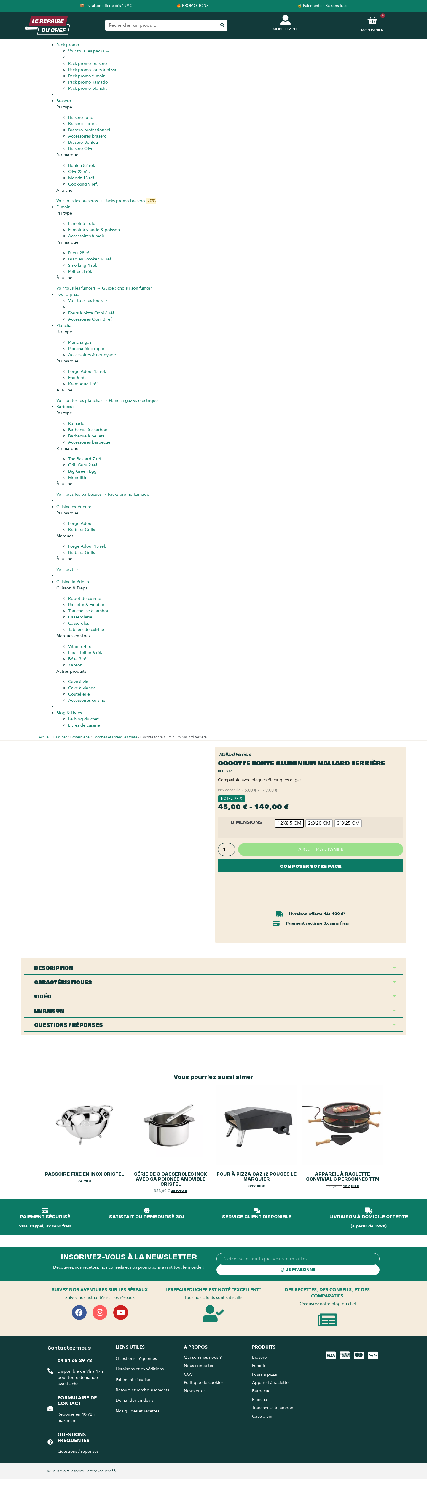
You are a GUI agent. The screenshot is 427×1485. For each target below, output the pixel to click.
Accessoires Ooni (90, 319)
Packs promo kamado (128, 494)
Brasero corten (82, 124)
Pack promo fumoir (86, 76)
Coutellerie (79, 694)
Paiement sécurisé (133, 1379)
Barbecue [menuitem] (65, 407)
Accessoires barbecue (89, 442)
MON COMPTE (285, 29)
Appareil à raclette (271, 1382)
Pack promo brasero (87, 63)
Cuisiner (60, 737)
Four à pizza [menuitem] (67, 294)
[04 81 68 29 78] (50, 1371)
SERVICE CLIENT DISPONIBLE (256, 1216)
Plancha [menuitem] (63, 325)
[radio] (289, 823)
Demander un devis (134, 1400)
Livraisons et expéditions (140, 1369)
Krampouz (83, 384)
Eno (77, 378)
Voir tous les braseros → (79, 201)
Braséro (259, 1357)
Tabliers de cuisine (86, 629)
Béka (78, 659)
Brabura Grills (81, 530)
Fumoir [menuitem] (63, 207)
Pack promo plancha (88, 88)
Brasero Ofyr (80, 148)
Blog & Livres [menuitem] (69, 713)
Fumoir (258, 1366)
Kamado (76, 423)
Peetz (80, 253)
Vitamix (81, 646)
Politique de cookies (203, 1382)
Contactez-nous (69, 1347)
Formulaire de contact (77, 1401)
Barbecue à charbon (87, 430)
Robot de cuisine (84, 598)
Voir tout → (67, 569)
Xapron (75, 665)
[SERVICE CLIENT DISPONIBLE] (257, 1211)
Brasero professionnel (89, 130)
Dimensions (246, 822)
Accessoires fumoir (86, 236)
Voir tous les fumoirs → (78, 288)
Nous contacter (199, 1366)
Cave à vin (78, 682)
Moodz (81, 178)
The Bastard (85, 459)
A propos (196, 1347)
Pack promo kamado (88, 82)
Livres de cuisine (84, 725)
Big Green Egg (82, 471)
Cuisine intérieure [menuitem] (73, 582)
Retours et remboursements (142, 1390)
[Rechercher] (222, 25)
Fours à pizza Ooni (91, 313)
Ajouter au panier (320, 849)
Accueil (44, 737)
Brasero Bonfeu (83, 142)
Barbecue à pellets (86, 436)
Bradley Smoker (90, 259)
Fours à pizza (264, 1374)
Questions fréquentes (73, 1437)
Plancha (259, 1399)
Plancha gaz (79, 342)
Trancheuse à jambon (88, 611)
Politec (80, 271)
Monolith (77, 477)
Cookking (83, 184)
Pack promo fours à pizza (92, 70)
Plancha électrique (86, 348)
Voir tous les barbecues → (81, 494)
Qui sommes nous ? (203, 1357)
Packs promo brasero (130, 201)
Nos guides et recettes (137, 1411)
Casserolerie (80, 617)
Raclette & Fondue (86, 605)
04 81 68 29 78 (74, 1360)
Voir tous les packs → (88, 51)
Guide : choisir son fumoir (127, 288)
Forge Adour (87, 371)
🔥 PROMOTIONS (192, 5)
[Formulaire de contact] (50, 1408)
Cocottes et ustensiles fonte (115, 737)
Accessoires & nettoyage (92, 355)
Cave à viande (82, 688)
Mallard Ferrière (235, 754)
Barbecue (261, 1391)
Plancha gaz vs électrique (133, 400)
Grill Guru (83, 465)
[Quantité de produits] (226, 849)
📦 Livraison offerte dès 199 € (106, 5)
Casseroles (78, 623)
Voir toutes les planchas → (82, 400)
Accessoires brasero (87, 136)
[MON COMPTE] (285, 20)
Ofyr (79, 172)
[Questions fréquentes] (50, 1442)
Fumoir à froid (81, 223)
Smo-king (82, 265)
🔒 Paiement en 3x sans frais (322, 5)
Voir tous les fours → (88, 300)
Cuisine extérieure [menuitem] (73, 507)
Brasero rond (80, 117)
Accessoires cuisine (86, 700)
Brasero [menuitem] (63, 101)
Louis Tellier (85, 653)
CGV (188, 1374)
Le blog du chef (83, 719)
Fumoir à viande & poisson (94, 230)
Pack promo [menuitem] (67, 45)
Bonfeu (81, 165)
